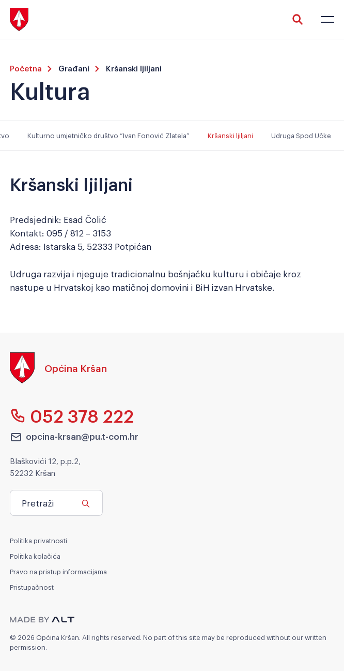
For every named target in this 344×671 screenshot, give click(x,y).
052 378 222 (72, 415)
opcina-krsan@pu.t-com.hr (74, 436)
